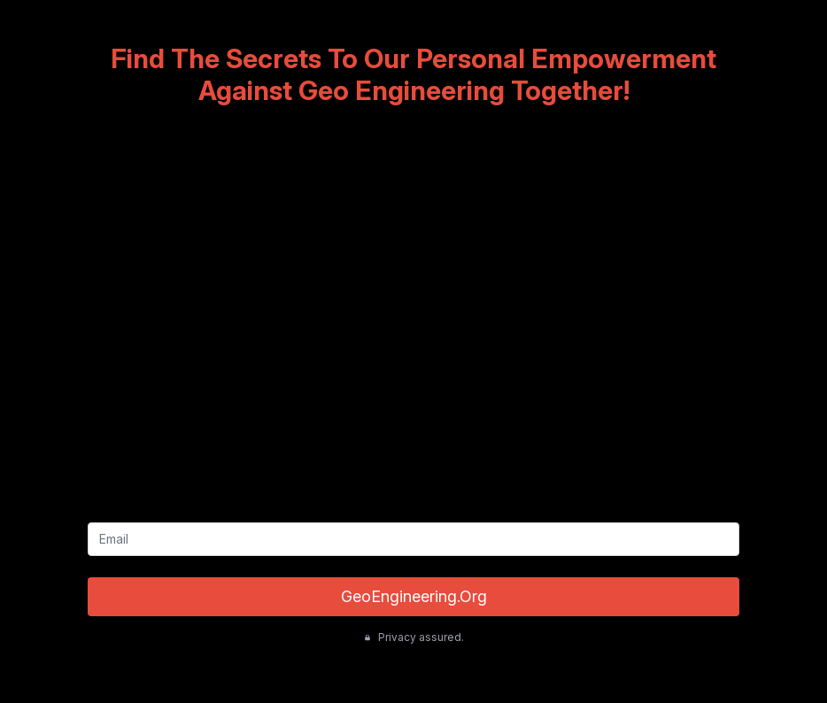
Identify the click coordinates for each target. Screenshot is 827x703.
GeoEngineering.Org (414, 596)
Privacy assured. (414, 637)
